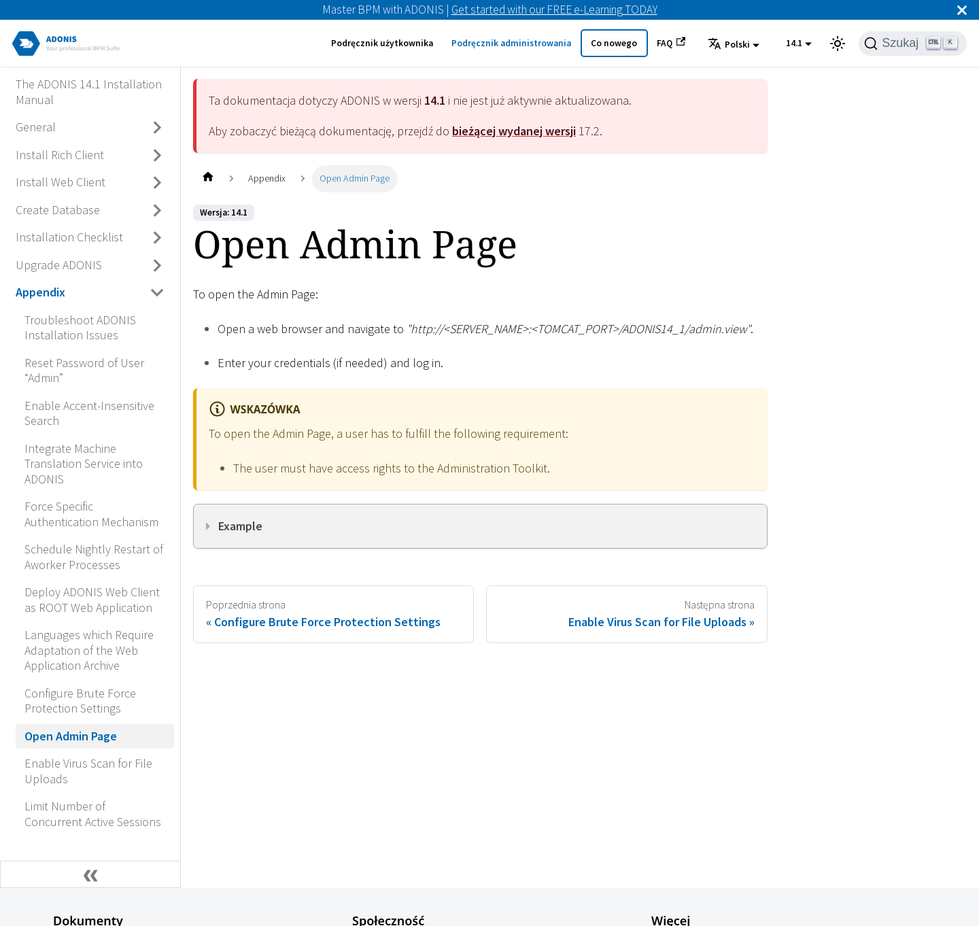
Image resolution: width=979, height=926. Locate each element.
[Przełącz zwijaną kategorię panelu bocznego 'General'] (158, 128)
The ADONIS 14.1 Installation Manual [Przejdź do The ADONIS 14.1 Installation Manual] (89, 91)
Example (240, 526)
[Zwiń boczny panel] (90, 874)
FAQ (671, 43)
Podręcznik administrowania (511, 43)
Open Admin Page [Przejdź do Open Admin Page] (70, 736)
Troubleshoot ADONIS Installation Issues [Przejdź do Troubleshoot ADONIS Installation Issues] (80, 327)
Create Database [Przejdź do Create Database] (58, 210)
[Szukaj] (913, 43)
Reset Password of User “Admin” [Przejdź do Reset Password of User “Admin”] (84, 370)
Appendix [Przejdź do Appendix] (40, 292)
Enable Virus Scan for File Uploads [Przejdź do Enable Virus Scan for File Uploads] (88, 771)
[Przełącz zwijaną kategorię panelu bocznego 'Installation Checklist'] (158, 238)
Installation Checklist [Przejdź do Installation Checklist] (69, 237)
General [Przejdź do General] (36, 127)
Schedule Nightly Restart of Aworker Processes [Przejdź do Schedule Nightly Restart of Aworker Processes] (93, 556)
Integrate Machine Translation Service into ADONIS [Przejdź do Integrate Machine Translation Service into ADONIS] (83, 464)
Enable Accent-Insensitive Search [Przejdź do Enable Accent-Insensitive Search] (89, 413)
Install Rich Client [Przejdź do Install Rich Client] (60, 154)
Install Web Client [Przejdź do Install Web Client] (60, 182)
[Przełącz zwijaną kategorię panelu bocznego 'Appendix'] (158, 293)
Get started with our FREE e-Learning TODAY (554, 9)
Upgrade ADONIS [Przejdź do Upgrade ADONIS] (59, 265)
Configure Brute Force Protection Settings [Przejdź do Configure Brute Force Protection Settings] (80, 701)
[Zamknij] (962, 10)
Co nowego (614, 43)
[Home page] (207, 178)
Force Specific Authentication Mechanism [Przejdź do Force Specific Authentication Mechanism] (91, 514)
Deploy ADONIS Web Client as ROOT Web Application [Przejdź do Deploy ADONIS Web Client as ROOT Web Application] (92, 599)
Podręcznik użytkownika (382, 43)
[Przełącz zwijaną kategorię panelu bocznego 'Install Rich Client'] (158, 155)
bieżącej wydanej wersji (514, 131)
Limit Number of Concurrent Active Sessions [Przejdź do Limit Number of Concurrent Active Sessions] (92, 813)
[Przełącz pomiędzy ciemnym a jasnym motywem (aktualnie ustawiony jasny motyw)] (837, 43)
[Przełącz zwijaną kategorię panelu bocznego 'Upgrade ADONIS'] (158, 265)
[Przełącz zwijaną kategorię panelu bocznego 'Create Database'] (158, 210)
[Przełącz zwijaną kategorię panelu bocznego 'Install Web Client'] (158, 183)
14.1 (794, 43)
